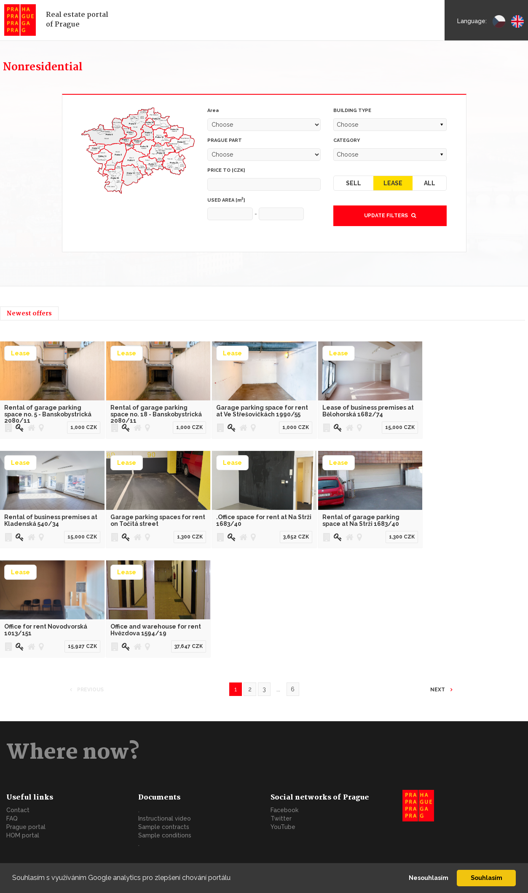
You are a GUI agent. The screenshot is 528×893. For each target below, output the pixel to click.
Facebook (284, 810)
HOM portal (22, 835)
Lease (392, 183)
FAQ (12, 818)
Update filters (390, 216)
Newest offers (29, 314)
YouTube (283, 827)
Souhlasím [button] (486, 877)
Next (438, 690)
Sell (353, 183)
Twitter (281, 818)
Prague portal (26, 827)
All (429, 183)
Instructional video (164, 818)
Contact (17, 810)
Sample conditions (164, 835)
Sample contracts (163, 827)
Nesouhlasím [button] (428, 877)
